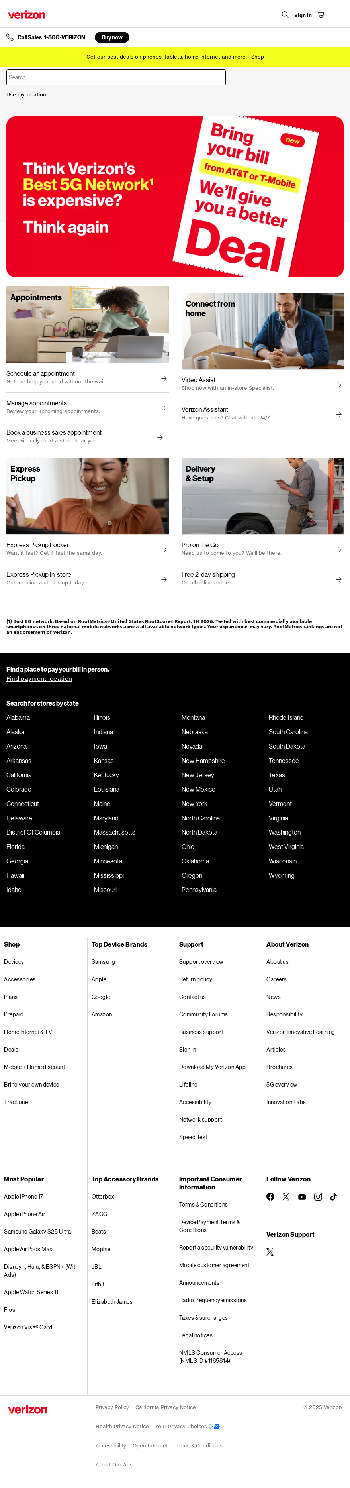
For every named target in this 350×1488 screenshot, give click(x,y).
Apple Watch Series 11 (31, 1292)
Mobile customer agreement (214, 1265)
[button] (159, 437)
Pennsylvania (199, 890)
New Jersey (198, 775)
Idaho (14, 890)
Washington (285, 832)
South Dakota (287, 746)
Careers (276, 979)
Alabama (18, 717)
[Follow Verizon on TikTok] (334, 1197)
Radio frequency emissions (213, 1300)
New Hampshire (203, 760)
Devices (14, 961)
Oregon (192, 875)
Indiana (103, 732)
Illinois (102, 717)
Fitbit (98, 1284)
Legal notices (196, 1335)
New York (194, 803)
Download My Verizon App (212, 1066)
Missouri (105, 890)
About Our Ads (114, 1465)
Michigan (106, 846)
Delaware (19, 818)
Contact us (192, 996)
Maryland (106, 818)
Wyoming (282, 875)
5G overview (281, 1084)
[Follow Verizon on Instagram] (318, 1197)
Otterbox (103, 1196)
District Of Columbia (33, 832)
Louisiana (106, 789)
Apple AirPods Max (28, 1249)
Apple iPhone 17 (23, 1196)
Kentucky (106, 775)
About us (277, 961)
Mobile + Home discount (34, 1066)
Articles (276, 1049)
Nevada (192, 746)
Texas (277, 775)
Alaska (15, 732)
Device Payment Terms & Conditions (209, 1226)
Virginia (278, 818)
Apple (99, 979)
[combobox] (116, 77)
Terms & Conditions (203, 1204)
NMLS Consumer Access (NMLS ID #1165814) (210, 1356)
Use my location (26, 95)
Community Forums (203, 1014)
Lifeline (188, 1084)
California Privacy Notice (165, 1407)
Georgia (17, 861)
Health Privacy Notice (122, 1426)
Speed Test (193, 1137)
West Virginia (286, 846)
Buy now (112, 37)
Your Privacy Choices (187, 1426)
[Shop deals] (257, 57)
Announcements (199, 1282)
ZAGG (100, 1214)
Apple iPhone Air (24, 1214)
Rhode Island (286, 717)
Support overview (201, 961)
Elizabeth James (112, 1301)
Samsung (103, 961)
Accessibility (195, 1102)
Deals (11, 1049)
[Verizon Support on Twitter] (270, 1252)
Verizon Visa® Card (28, 1327)
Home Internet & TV (28, 1031)
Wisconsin (283, 861)
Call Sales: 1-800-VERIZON (51, 37)
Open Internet (150, 1446)
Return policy (196, 979)
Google (101, 996)
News (273, 996)
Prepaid (14, 1014)
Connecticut (22, 803)
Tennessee (284, 760)
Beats (99, 1231)
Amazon (102, 1014)
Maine (102, 803)
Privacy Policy (112, 1407)
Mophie (101, 1249)
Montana (193, 717)
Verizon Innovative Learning (300, 1031)
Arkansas (18, 760)
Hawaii (15, 875)
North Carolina (201, 818)
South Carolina (288, 732)
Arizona (16, 746)
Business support (201, 1031)
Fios (9, 1309)
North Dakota (199, 832)
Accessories (20, 979)
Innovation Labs (286, 1102)
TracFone (16, 1102)
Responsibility (284, 1014)
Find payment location (39, 678)
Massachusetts (114, 832)
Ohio (188, 846)
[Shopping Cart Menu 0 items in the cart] (320, 15)
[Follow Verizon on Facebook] (270, 1197)
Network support (200, 1119)
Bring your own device (31, 1084)
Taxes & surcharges (203, 1317)
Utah (275, 789)
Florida (15, 846)
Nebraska (195, 732)
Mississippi (109, 875)
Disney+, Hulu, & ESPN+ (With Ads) (41, 1270)
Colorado (18, 789)
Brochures (279, 1066)
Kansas (104, 760)
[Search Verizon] (285, 15)
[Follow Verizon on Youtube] (302, 1197)
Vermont (280, 803)
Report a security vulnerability (216, 1247)
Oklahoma (195, 861)
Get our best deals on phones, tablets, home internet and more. (166, 57)
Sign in (187, 1049)
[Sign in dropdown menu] (303, 16)
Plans (11, 996)
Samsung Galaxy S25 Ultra (37, 1231)
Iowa (100, 746)
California (18, 775)
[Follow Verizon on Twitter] (286, 1197)
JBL (97, 1266)
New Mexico (198, 789)
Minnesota (108, 861)
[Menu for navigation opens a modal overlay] (338, 15)
